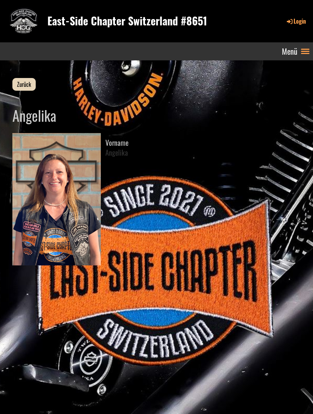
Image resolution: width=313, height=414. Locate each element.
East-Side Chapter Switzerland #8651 (127, 20)
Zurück (24, 84)
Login (296, 21)
